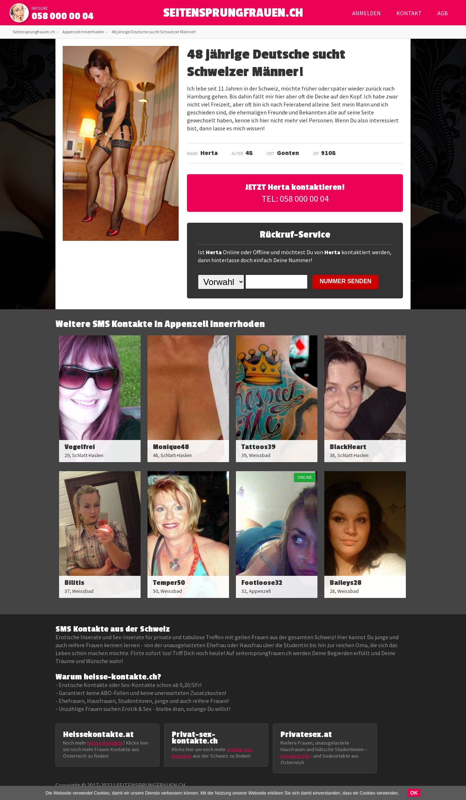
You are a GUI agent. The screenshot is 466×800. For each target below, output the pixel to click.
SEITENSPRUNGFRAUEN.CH (233, 14)
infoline (40, 8)
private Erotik (295, 756)
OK (414, 793)
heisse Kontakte (105, 743)
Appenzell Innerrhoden (83, 31)
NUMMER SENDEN (345, 281)
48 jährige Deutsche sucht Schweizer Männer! (154, 31)
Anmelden (366, 13)
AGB (442, 13)
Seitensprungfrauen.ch (34, 31)
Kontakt (409, 13)
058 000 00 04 (63, 16)
